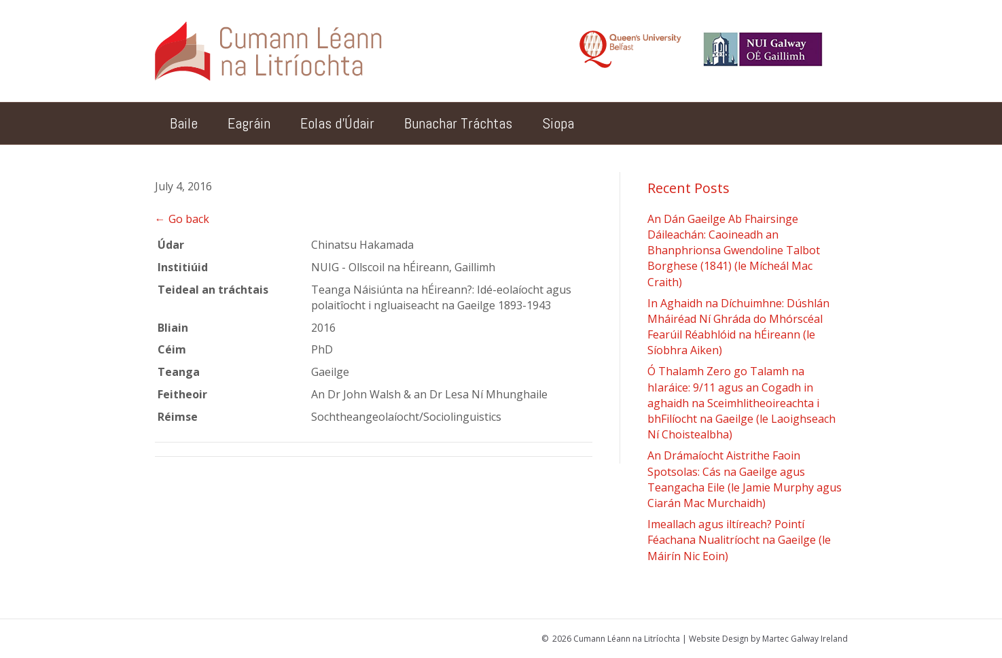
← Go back (182, 218)
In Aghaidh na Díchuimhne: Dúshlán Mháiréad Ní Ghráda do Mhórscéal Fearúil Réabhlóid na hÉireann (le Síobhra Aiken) (738, 327)
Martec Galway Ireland (805, 638)
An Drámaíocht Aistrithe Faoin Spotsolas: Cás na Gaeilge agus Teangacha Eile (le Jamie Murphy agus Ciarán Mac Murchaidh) (744, 479)
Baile (184, 123)
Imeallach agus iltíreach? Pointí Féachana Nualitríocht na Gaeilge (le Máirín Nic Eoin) (739, 540)
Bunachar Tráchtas (458, 123)
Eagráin (249, 123)
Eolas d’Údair (337, 123)
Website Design (719, 638)
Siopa (558, 123)
